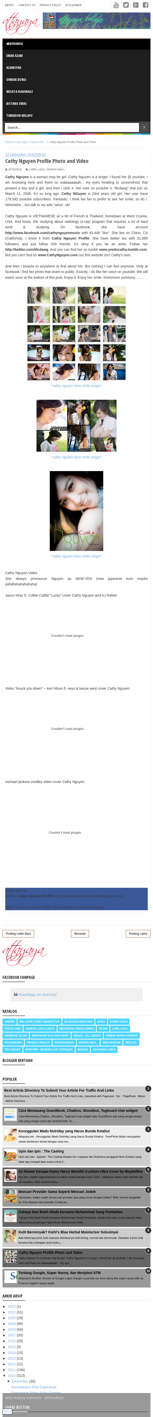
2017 (12, 1335)
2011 (12, 1370)
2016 (12, 1341)
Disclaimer (73, 5)
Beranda (14, 43)
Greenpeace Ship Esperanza (33, 1387)
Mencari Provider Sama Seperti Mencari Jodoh (57, 1192)
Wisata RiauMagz (19, 91)
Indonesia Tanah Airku (77, 1028)
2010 (12, 1376)
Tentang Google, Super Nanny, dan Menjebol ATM (59, 1273)
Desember (20, 1381)
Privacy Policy (50, 5)
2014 (12, 1353)
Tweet (7, 1411)
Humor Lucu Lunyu (40, 1028)
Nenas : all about (87, 1035)
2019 (12, 1324)
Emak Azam (14, 55)
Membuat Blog (15, 1035)
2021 (12, 1312)
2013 (12, 1358)
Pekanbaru (13, 1042)
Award (9, 1021)
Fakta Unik (12, 1028)
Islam (103, 1028)
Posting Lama (138, 933)
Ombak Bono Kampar (122, 1035)
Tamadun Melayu (19, 115)
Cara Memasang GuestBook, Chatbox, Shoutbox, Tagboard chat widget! (78, 1111)
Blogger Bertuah (78, 1021)
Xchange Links (104, 1049)
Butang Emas (16, 103)
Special (131, 1042)
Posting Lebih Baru (18, 933)
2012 (12, 1364)
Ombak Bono (16, 79)
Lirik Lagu (37, 169)
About (9, 5)
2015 (12, 1347)
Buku (101, 1021)
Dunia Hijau (119, 1021)
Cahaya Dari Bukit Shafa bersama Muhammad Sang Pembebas (70, 1212)
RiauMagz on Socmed (37, 994)
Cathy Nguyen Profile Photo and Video (50, 1253)
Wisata (83, 1049)
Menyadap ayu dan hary (50, 1035)
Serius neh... (56, 169)
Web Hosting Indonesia (23, 1398)
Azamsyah (13, 67)
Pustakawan (64, 1042)
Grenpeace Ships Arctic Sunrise (36, 1393)
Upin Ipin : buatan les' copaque (49, 1049)
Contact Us (27, 5)
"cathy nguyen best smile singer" (76, 337)
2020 (12, 1318)
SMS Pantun (111, 1042)
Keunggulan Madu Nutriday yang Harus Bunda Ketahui (64, 1131)
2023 (12, 1306)
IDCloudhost (54, 1398)
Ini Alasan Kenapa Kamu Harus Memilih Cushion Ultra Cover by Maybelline (80, 1171)
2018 (12, 1329)
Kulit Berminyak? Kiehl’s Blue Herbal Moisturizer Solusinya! (68, 1232)
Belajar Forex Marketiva (40, 1021)
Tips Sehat (12, 1049)
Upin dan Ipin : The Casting (41, 1151)
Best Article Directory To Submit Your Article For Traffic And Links (59, 1090)
